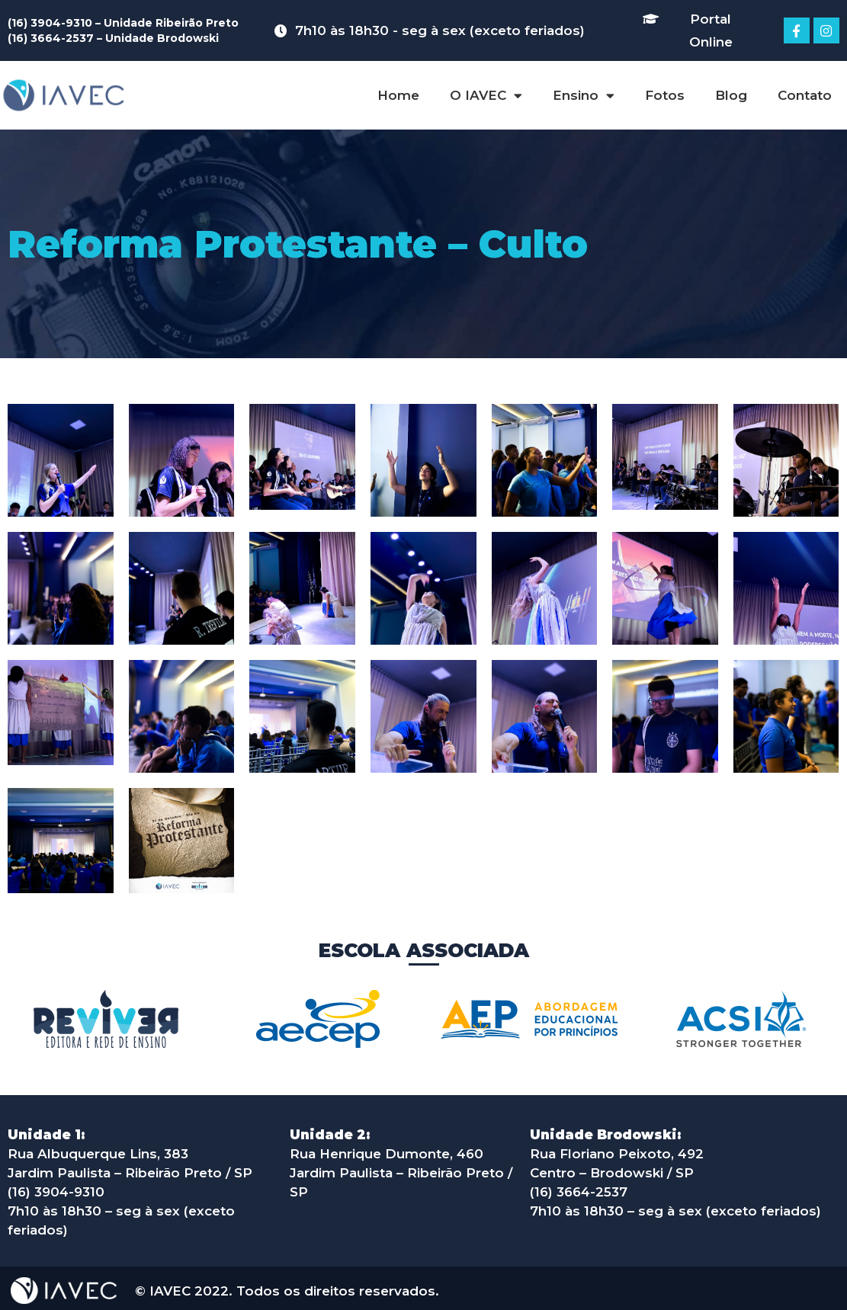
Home (398, 95)
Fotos (665, 95)
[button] (699, 30)
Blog (731, 95)
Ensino (583, 96)
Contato (805, 95)
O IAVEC (486, 96)
